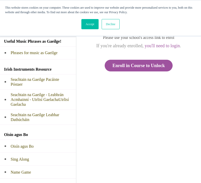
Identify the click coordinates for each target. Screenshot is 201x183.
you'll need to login (162, 45)
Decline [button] (110, 24)
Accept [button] (90, 24)
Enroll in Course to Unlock (139, 65)
